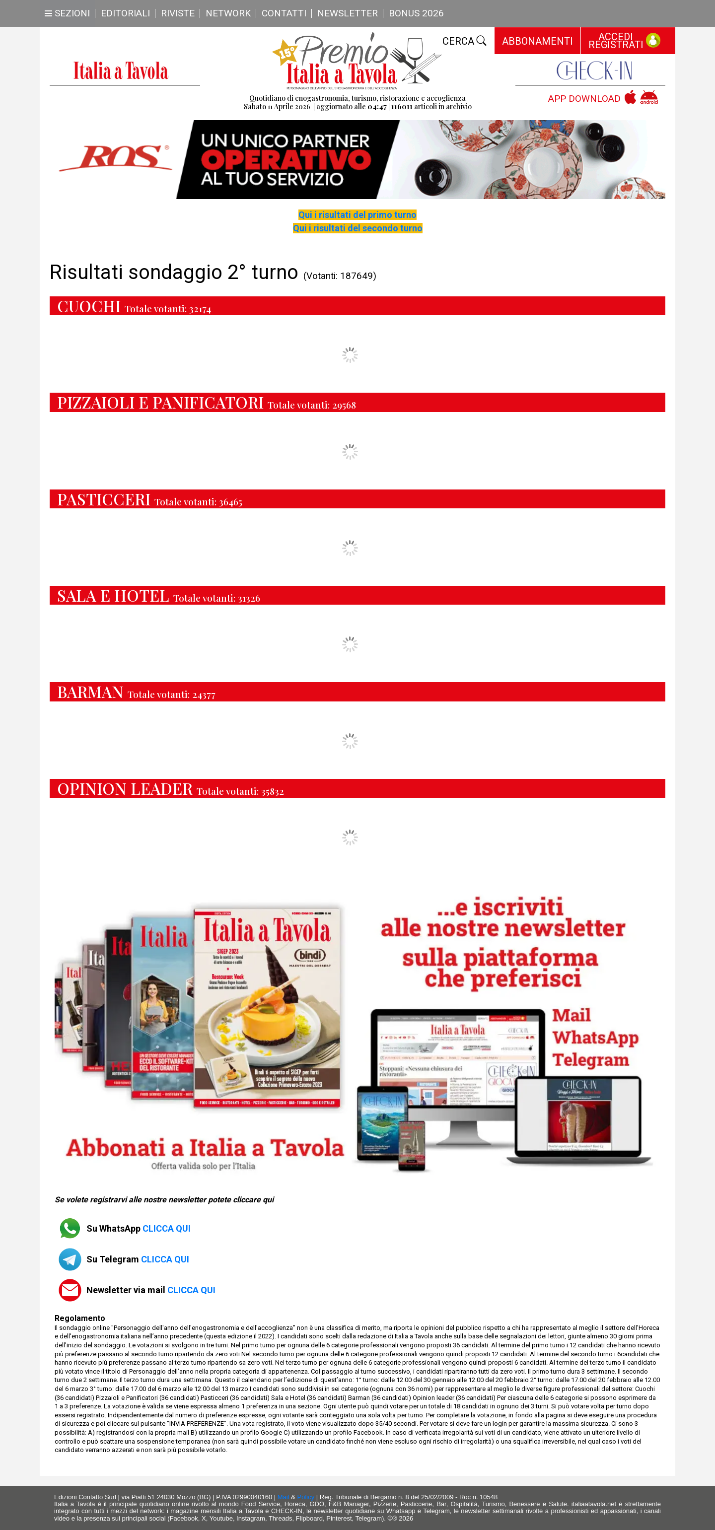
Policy (306, 1497)
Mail (283, 1497)
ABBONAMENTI (537, 41)
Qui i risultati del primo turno (357, 214)
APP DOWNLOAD (584, 99)
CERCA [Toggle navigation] (464, 41)
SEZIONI (67, 13)
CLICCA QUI (167, 1228)
